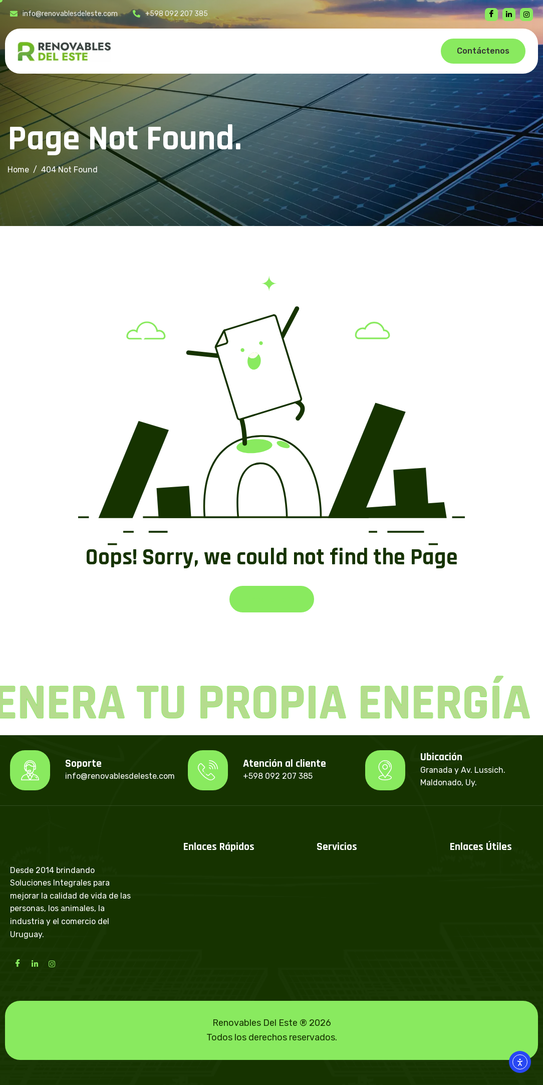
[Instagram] (51, 963)
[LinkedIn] (34, 963)
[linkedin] (508, 14)
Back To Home (271, 599)
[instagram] (526, 14)
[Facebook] (491, 14)
